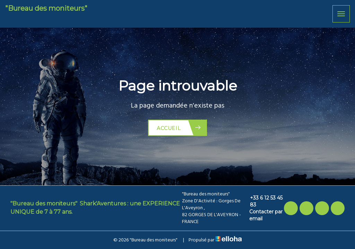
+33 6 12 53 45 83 (262, 201)
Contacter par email (262, 215)
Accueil (179, 127)
